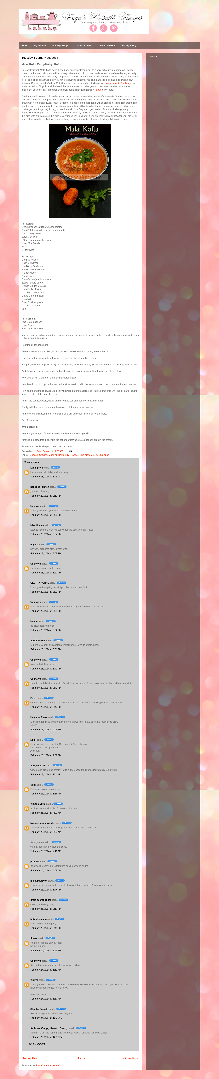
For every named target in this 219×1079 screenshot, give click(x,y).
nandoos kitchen (39, 487)
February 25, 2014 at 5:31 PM (45, 649)
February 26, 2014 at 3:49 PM (45, 950)
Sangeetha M (37, 765)
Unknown (35, 506)
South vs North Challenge (118, 83)
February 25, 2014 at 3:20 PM (45, 572)
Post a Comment (36, 1044)
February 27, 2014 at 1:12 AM (45, 969)
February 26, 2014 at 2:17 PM (45, 909)
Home (25, 45)
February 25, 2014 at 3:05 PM (45, 553)
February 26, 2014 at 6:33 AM (45, 832)
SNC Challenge (101, 455)
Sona (33, 784)
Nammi (34, 621)
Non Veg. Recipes (61, 45)
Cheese (34, 455)
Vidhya (34, 980)
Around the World (107, 45)
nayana (34, 544)
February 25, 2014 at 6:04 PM (45, 729)
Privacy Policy (129, 45)
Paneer (74, 455)
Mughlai (53, 455)
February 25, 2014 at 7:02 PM (45, 755)
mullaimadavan (38, 881)
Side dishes (86, 455)
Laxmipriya (36, 467)
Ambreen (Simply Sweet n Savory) (49, 1028)
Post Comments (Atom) (48, 1065)
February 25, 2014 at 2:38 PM (45, 515)
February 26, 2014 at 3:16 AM (45, 793)
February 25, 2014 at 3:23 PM (45, 592)
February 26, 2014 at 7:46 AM (45, 851)
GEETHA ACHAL (39, 583)
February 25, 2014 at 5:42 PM (45, 668)
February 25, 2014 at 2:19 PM (45, 496)
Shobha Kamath (39, 1009)
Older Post (131, 1058)
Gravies (43, 455)
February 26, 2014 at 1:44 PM (45, 889)
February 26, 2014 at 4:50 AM (45, 813)
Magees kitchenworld (42, 823)
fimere (34, 938)
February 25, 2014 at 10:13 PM (46, 774)
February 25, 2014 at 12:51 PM (46, 476)
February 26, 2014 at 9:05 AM (45, 870)
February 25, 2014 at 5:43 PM (45, 688)
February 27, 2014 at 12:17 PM (46, 1037)
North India (64, 455)
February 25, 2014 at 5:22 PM (45, 630)
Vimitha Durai (38, 804)
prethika (35, 861)
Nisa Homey (37, 525)
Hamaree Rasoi (38, 717)
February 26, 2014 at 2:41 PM (45, 928)
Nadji (33, 740)
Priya (33, 698)
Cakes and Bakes (84, 45)
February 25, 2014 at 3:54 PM (45, 611)
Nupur (97, 90)
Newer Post (30, 1058)
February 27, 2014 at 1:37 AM (45, 998)
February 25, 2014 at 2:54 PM (45, 534)
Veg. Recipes (40, 45)
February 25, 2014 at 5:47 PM (45, 707)
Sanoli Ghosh (38, 640)
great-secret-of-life (40, 900)
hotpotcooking (38, 919)
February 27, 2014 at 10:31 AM (46, 1018)
